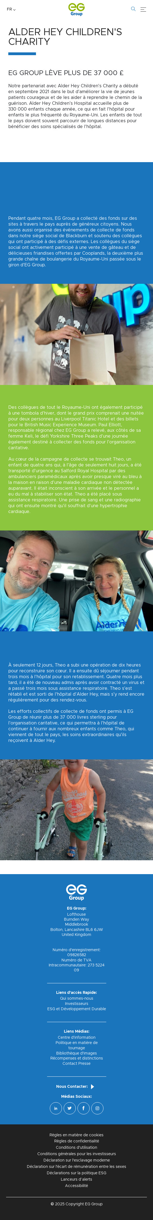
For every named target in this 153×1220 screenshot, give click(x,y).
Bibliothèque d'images (76, 1053)
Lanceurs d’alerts (76, 1179)
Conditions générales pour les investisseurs (76, 1154)
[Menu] (143, 9)
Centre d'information (76, 1038)
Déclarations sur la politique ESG (76, 1173)
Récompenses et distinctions (76, 1058)
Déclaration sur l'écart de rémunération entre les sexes (76, 1167)
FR (9, 9)
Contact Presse (76, 1064)
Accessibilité (76, 1186)
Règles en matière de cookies (76, 1135)
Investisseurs (76, 1004)
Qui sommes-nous (76, 998)
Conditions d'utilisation (76, 1148)
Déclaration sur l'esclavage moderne (76, 1160)
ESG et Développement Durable (76, 1009)
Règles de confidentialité (76, 1141)
